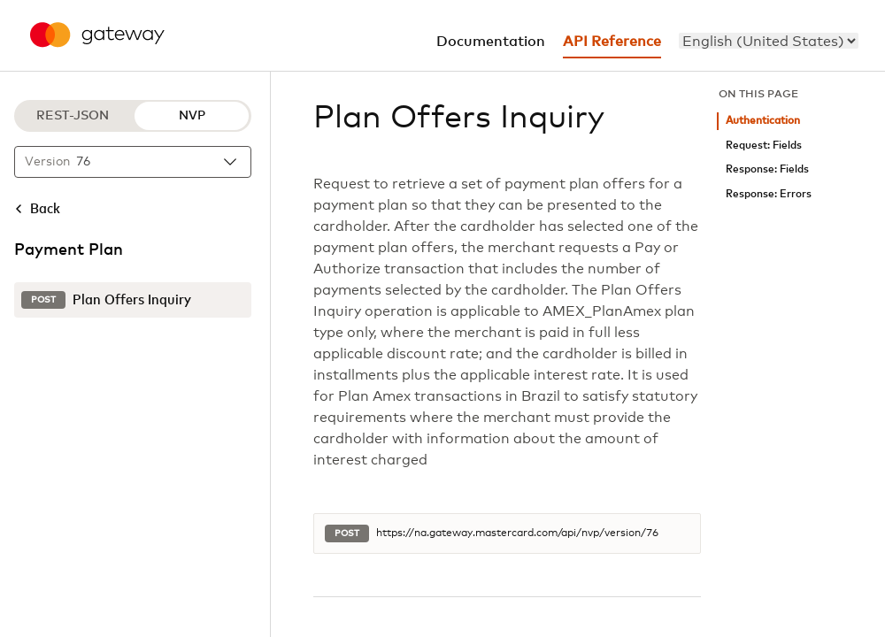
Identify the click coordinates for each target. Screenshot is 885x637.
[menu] (768, 41)
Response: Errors (769, 194)
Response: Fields (767, 169)
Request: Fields (764, 145)
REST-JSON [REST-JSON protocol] (72, 116)
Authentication (763, 121)
